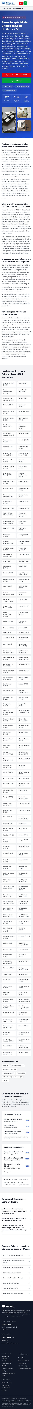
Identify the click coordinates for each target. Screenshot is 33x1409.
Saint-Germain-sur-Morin (8, 902)
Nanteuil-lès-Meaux (23, 797)
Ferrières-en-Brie (24, 580)
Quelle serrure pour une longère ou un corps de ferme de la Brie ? (16, 1219)
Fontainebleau (23, 593)
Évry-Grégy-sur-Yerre (23, 573)
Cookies (4, 1390)
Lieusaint (8, 690)
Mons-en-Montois (8, 753)
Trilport (23, 974)
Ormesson (24, 810)
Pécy (23, 828)
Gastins (24, 606)
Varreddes (6, 993)
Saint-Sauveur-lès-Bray (24, 915)
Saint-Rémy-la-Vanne (8, 915)
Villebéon (8, 1012)
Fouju (23, 599)
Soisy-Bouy (22, 955)
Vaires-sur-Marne (8, 987)
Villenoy (24, 1026)
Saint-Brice (6, 880)
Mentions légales (7, 1383)
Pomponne (6, 847)
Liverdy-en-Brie (8, 698)
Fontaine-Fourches (8, 593)
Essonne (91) (18, 1077)
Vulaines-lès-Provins (23, 1046)
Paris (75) (6, 1065)
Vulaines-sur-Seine (7, 1053)
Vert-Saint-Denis (8, 1007)
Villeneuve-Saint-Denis (24, 1020)
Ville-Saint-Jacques (24, 1007)
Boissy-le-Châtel (8, 412)
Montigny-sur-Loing (7, 766)
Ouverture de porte (7, 1361)
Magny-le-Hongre (8, 720)
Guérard (8, 621)
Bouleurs (24, 411)
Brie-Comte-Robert (7, 425)
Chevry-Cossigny (24, 489)
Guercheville (22, 622)
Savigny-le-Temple (23, 944)
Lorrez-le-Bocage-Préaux (8, 712)
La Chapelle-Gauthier (8, 651)
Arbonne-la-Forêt (8, 384)
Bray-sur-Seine (23, 419)
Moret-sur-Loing (24, 773)
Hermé (7, 632)
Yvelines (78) (21, 1073)
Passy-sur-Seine (8, 829)
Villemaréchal (23, 1013)
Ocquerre (24, 803)
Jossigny (8, 637)
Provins (8, 853)
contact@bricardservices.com (10, 1343)
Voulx (7, 1046)
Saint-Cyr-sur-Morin (23, 880)
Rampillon (6, 860)
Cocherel (24, 501)
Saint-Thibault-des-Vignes (8, 929)
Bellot (23, 398)
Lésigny (23, 684)
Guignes (8, 628)
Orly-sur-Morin (7, 811)
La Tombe (24, 664)
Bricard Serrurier (6, 8)
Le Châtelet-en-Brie (8, 678)
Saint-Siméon (7, 922)
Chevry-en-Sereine (8, 495)
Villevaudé (6, 1033)
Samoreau (24, 936)
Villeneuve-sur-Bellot (8, 1026)
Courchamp (22, 529)
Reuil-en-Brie (7, 867)
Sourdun (23, 961)
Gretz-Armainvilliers (7, 614)
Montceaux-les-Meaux (24, 753)
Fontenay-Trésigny (8, 600)
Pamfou (8, 823)
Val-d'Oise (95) (7, 1077)
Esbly (23, 566)
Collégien (8, 508)
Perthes (24, 835)
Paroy (23, 823)
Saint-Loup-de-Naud (23, 902)
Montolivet (22, 766)
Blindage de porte (7, 1371)
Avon (22, 383)
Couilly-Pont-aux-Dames (8, 522)
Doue (7, 561)
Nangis (8, 797)
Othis (7, 817)
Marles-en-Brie (8, 726)
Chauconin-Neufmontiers (23, 475)
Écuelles (24, 561)
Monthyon (24, 759)
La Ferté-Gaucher (8, 658)
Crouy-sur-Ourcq (8, 549)
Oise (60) (5, 1080)
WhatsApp (16, 81)
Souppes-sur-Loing (7, 962)
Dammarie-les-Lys (23, 549)
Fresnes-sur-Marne (7, 607)
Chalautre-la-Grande (7, 454)
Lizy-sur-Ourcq (23, 698)
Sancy (7, 943)
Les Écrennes (7, 685)
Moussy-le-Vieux (24, 784)
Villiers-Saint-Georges (8, 1040)
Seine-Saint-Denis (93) (9, 1069)
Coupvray (8, 528)
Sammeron (22, 929)
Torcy (7, 974)
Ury (6, 979)
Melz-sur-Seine (8, 739)
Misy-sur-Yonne (23, 739)
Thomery (8, 968)
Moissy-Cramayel (24, 746)
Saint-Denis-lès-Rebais (8, 887)
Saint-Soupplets (24, 922)
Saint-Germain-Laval (8, 895)
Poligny (23, 840)
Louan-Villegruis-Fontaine (24, 711)
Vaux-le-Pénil (23, 993)
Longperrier (6, 704)
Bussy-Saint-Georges (8, 434)
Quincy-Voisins (23, 854)
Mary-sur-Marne (24, 726)
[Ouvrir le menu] (29, 3)
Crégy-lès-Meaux (24, 542)
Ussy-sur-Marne (24, 980)
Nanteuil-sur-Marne (7, 804)
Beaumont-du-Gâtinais (8, 399)
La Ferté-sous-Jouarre (24, 658)
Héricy (23, 628)
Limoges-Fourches (24, 691)
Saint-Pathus (23, 909)
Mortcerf (24, 779)
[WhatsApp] (25, 3)
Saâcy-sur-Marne (8, 874)
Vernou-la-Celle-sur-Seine (24, 1000)
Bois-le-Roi (22, 405)
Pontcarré (24, 846)
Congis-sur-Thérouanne (22, 514)
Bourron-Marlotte (8, 419)
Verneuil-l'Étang (8, 1000)
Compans (24, 508)
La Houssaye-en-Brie (8, 665)
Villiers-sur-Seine (24, 1040)
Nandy (23, 790)
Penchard (8, 835)
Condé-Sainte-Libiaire (8, 514)
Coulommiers (23, 522)
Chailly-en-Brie (23, 447)
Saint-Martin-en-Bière (8, 909)
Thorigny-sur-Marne (23, 968)
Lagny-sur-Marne (8, 671)
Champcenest (7, 460)
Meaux (23, 732)
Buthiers (24, 433)
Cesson (8, 446)
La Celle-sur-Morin (23, 645)
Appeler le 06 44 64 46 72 (16, 75)
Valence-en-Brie (24, 987)
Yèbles (23, 1052)
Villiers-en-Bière (24, 1033)
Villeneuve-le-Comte (7, 1020)
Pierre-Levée (7, 840)
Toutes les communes (24, 1368)
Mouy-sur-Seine (8, 791)
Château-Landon (8, 467)
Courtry (23, 535)
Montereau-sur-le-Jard (8, 759)
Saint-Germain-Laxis (23, 895)
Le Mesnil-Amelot (24, 678)
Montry (8, 772)
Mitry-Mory (6, 746)
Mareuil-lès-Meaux (23, 720)
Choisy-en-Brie (23, 495)
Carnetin (24, 440)
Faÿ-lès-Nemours (8, 580)
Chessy (8, 488)
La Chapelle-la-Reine (23, 651)
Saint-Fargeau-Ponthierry (23, 888)
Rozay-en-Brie (23, 867)
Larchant (24, 670)
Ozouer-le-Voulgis (23, 817)
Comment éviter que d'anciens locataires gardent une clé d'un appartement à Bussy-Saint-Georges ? (16, 1229)
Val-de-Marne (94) (8, 1073)
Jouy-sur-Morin (23, 638)
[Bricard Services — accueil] (8, 3)
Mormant (8, 779)
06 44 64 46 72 (8, 1338)
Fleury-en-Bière (23, 587)
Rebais (23, 860)
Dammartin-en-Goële (8, 555)
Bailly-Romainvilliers (7, 391)
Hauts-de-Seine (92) (18, 1065)
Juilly (7, 644)
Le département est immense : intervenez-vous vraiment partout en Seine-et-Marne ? (16, 1211)
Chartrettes (22, 460)
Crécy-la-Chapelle (8, 542)
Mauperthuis (7, 733)
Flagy (7, 586)
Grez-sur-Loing (23, 613)
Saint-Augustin (23, 874)
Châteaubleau (23, 467)
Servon (23, 950)
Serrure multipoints (7, 1368)
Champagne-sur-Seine (24, 454)
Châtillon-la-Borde (7, 474)
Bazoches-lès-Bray (23, 390)
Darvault (24, 554)
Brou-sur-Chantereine (22, 426)
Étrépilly (8, 573)
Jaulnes (24, 632)
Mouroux (8, 783)
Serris (7, 950)
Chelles (23, 481)
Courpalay (6, 535)
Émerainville (7, 567)
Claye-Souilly (7, 502)
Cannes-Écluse (8, 440)
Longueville (22, 704)
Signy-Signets (7, 955)
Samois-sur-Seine (8, 937)
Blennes (8, 405)
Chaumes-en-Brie (8, 482)
